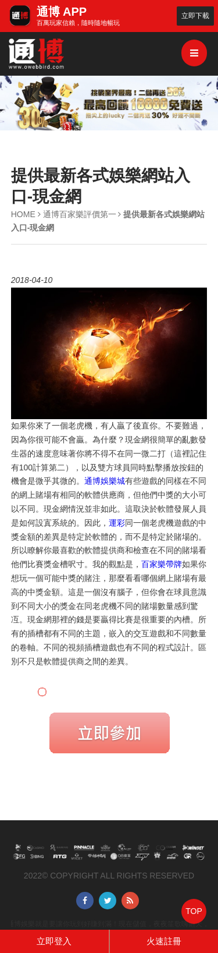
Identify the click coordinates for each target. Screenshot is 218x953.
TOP (193, 911)
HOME (23, 214)
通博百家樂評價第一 (79, 214)
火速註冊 (163, 941)
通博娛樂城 (104, 481)
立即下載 (195, 16)
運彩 (117, 522)
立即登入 (54, 941)
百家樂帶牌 (161, 564)
